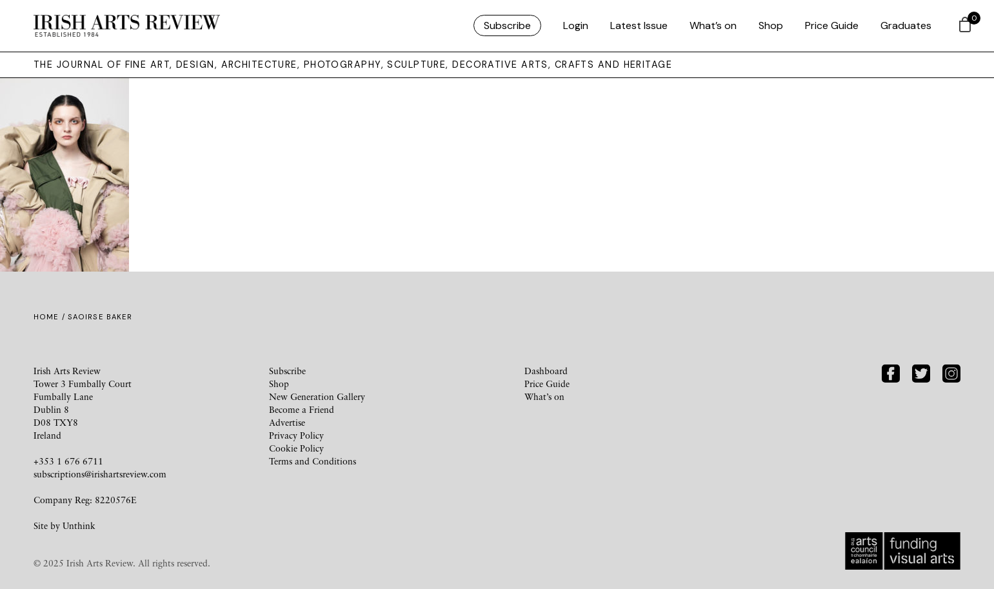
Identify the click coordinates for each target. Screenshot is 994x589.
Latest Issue (639, 25)
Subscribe (507, 25)
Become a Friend (301, 409)
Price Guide (832, 25)
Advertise (287, 422)
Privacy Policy (296, 435)
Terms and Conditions (312, 460)
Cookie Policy (296, 448)
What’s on (713, 25)
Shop (771, 25)
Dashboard (546, 370)
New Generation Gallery (317, 396)
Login (575, 25)
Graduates (905, 25)
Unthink (79, 525)
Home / (51, 316)
